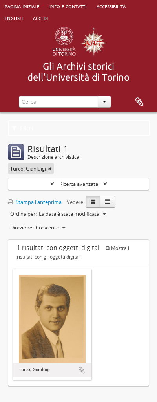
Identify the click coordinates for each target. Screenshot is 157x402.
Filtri (22, 128)
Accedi (40, 17)
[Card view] (93, 202)
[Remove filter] (49, 169)
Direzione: (21, 227)
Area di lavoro (139, 102)
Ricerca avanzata (78, 183)
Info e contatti (67, 6)
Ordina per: (23, 213)
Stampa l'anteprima (35, 202)
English (14, 17)
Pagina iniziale (22, 6)
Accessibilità (111, 6)
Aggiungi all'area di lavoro (82, 370)
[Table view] (107, 202)
